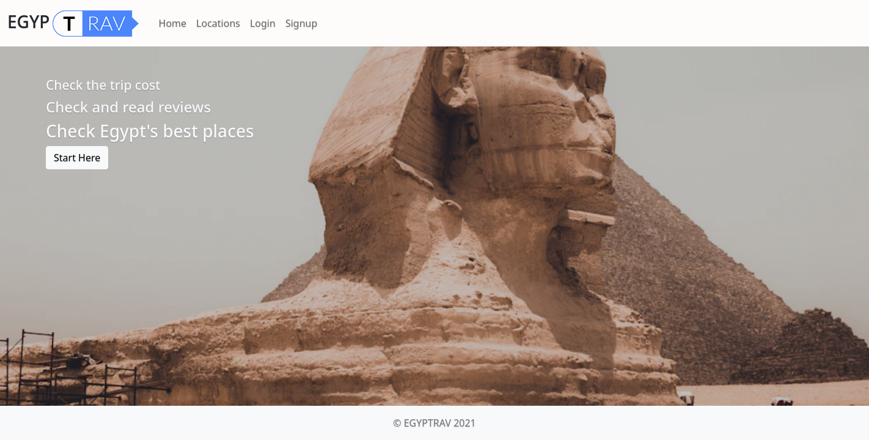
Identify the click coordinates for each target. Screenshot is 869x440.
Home (173, 23)
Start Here (77, 157)
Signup (301, 23)
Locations (218, 23)
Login (263, 23)
